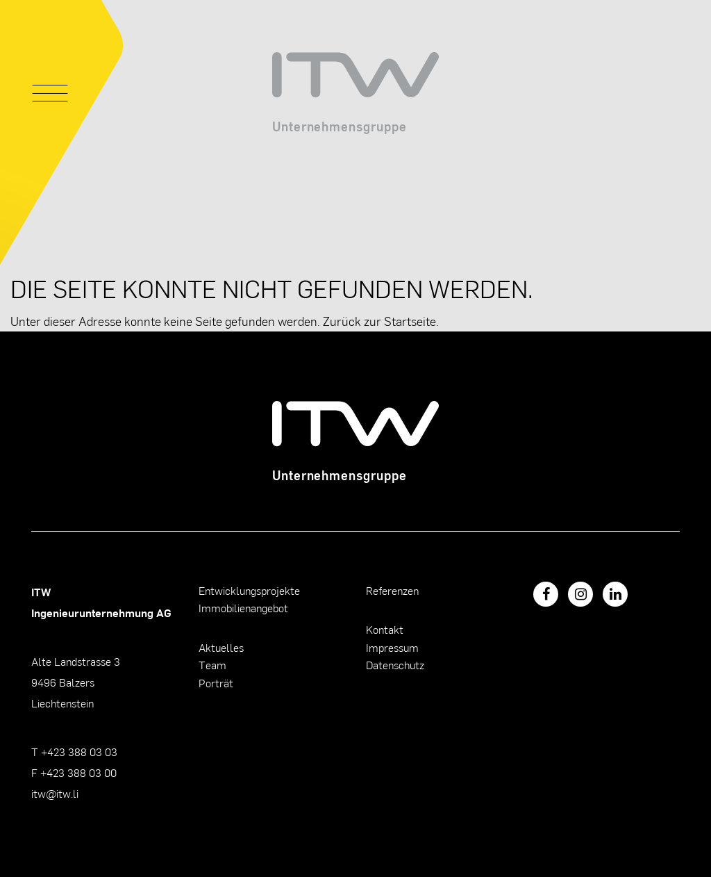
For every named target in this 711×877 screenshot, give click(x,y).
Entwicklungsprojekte (249, 590)
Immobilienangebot (243, 608)
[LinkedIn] (615, 594)
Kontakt (384, 629)
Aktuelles (221, 647)
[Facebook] (545, 594)
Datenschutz (395, 665)
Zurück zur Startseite (379, 320)
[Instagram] (580, 594)
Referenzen (392, 590)
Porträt (216, 683)
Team (212, 665)
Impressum (392, 647)
